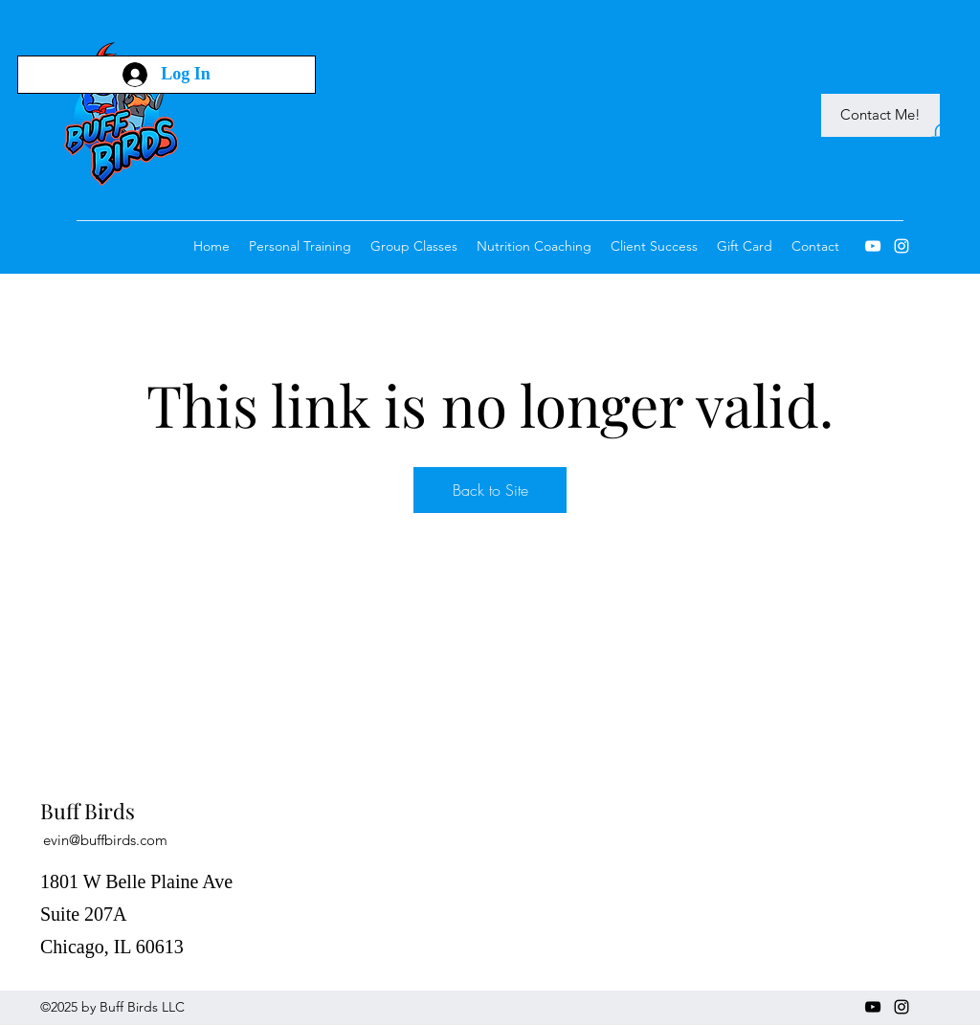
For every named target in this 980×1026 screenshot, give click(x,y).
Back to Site (490, 490)
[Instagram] (901, 246)
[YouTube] (872, 246)
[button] (942, 143)
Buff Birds (87, 810)
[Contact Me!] (880, 115)
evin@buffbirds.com (105, 840)
